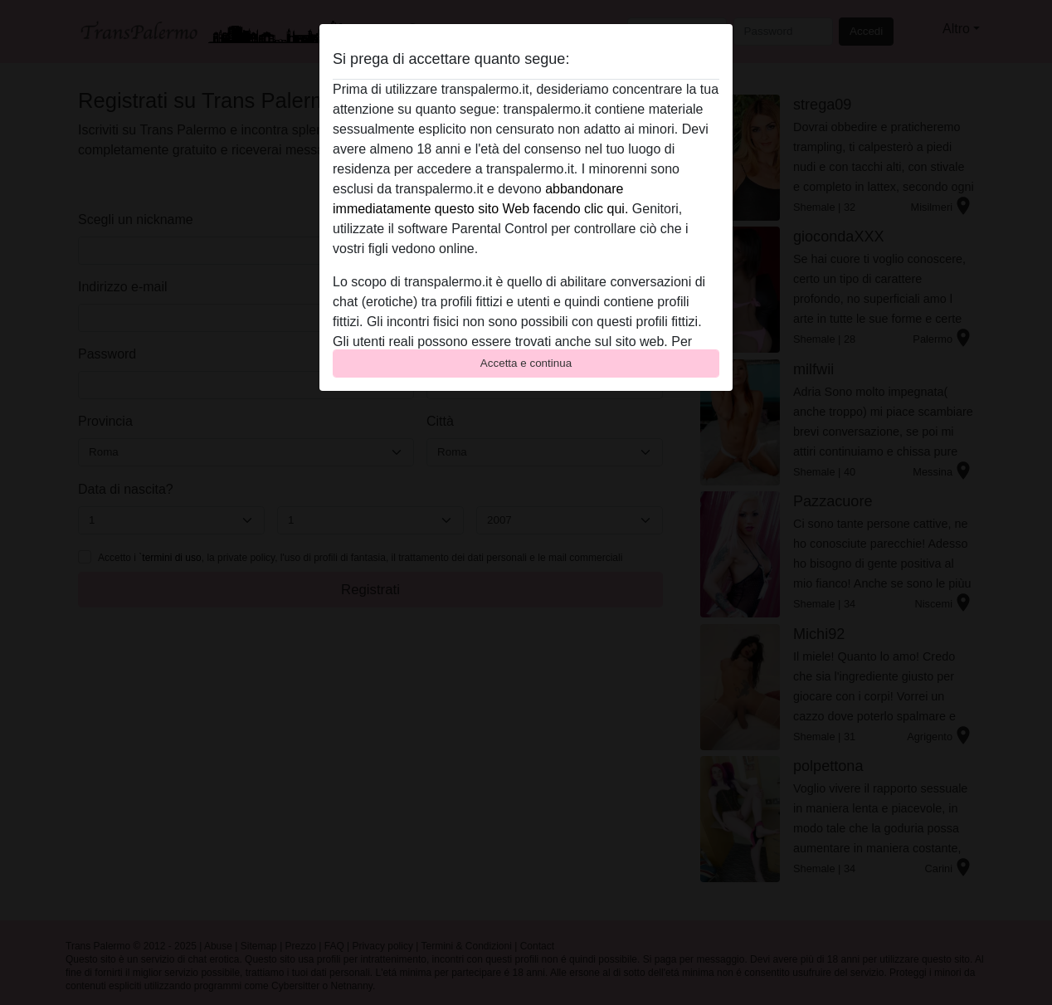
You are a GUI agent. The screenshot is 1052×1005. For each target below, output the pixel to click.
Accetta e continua (526, 363)
